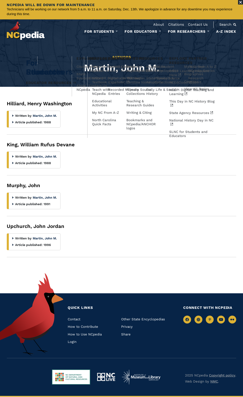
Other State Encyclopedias (143, 319)
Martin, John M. (45, 115)
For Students (99, 32)
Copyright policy (222, 375)
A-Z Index (226, 31)
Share (126, 334)
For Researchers (187, 32)
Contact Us (198, 24)
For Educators (141, 32)
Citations (176, 24)
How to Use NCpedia (85, 334)
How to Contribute (83, 327)
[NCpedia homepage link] (26, 30)
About (158, 24)
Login (72, 342)
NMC (214, 381)
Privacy (127, 327)
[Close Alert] (240, 2)
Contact (74, 319)
